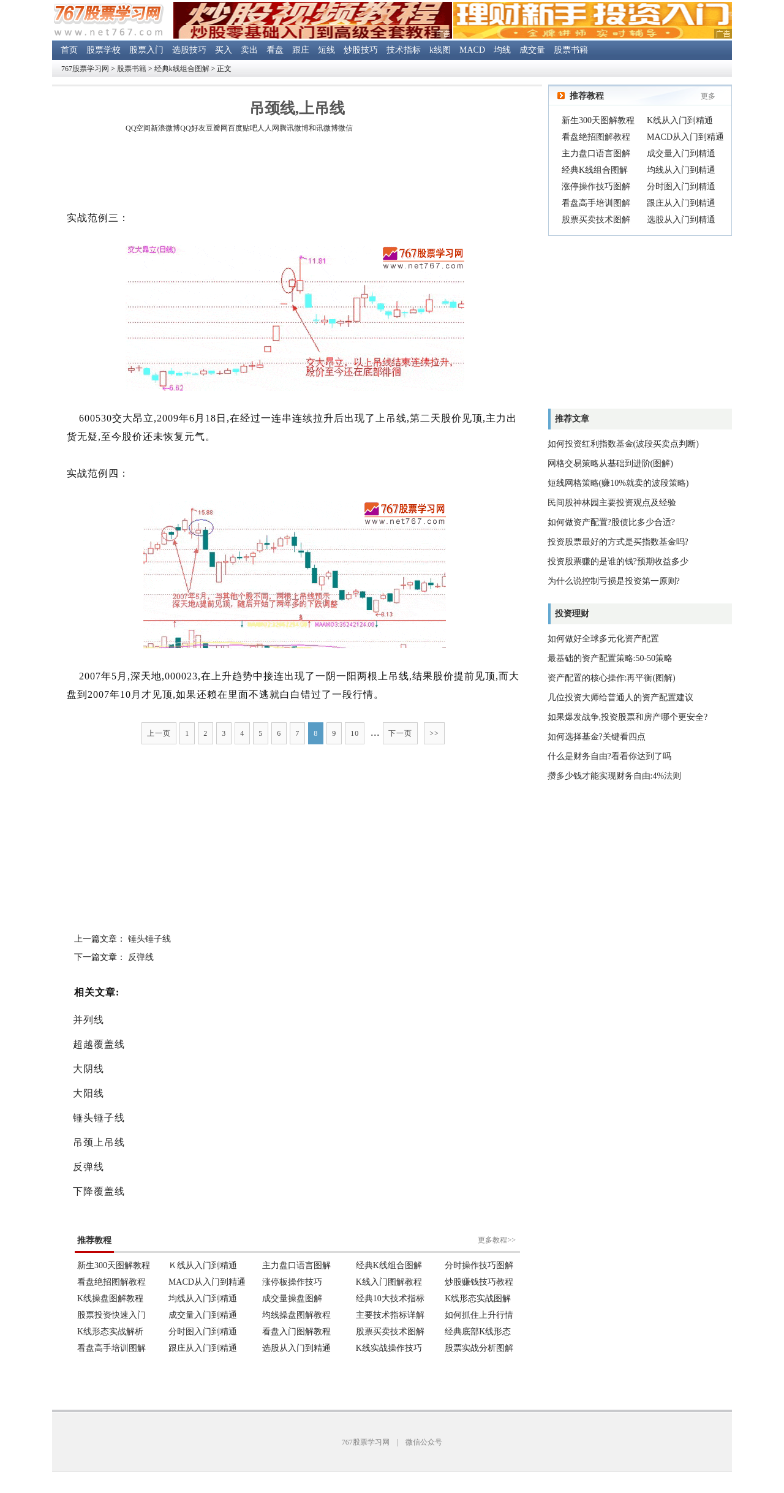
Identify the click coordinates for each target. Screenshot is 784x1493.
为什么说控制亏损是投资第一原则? (614, 581)
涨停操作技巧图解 (596, 186)
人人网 (268, 128)
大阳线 (88, 1093)
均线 (502, 50)
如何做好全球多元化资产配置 (603, 638)
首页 (69, 50)
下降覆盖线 (99, 1191)
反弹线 (141, 957)
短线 (326, 50)
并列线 (88, 1020)
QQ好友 (192, 128)
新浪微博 (165, 128)
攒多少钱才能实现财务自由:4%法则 (615, 776)
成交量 (532, 50)
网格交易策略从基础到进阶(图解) (610, 463)
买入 (223, 50)
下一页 (400, 733)
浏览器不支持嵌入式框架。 (297, 1286)
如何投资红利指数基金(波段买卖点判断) (623, 443)
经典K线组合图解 (595, 170)
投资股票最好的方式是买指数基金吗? (618, 541)
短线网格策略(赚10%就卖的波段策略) (618, 483)
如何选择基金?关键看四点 (597, 736)
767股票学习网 (85, 68)
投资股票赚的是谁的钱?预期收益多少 (618, 561)
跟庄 (300, 50)
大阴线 (88, 1069)
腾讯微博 (294, 128)
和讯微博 (323, 128)
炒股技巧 (361, 50)
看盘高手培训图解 (596, 203)
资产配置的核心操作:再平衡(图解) (612, 677)
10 (354, 733)
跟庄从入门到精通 (681, 203)
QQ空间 (138, 128)
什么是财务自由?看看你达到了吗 (609, 756)
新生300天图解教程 (598, 120)
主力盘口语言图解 (596, 153)
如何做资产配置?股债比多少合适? (611, 522)
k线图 (440, 50)
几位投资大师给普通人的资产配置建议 (620, 697)
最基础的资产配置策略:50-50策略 (610, 658)
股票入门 (146, 50)
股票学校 (103, 50)
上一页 (159, 733)
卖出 (249, 50)
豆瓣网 (217, 128)
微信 (345, 128)
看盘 (275, 50)
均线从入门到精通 (681, 170)
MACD (472, 50)
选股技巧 (189, 50)
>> (434, 733)
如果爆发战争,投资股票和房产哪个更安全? (628, 717)
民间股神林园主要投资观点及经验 (612, 502)
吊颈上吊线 (99, 1142)
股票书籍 (571, 50)
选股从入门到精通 (681, 219)
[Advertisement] (297, 174)
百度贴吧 (242, 128)
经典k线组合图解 (181, 68)
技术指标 (403, 50)
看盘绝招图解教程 (596, 137)
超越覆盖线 (99, 1044)
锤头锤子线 (149, 938)
